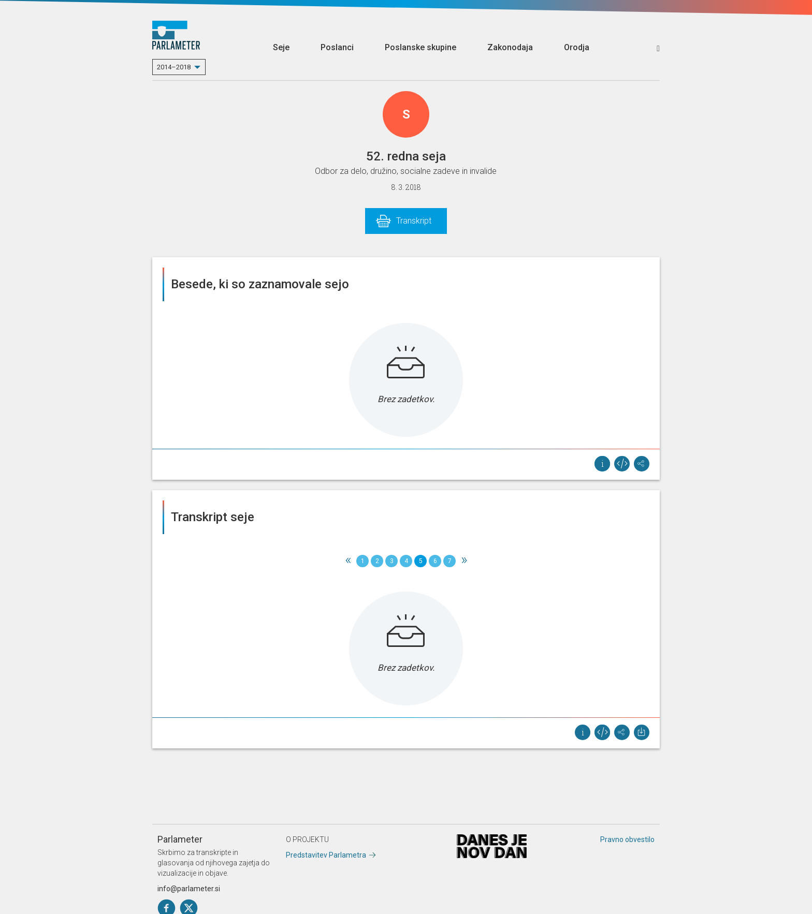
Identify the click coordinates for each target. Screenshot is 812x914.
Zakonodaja (510, 47)
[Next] (464, 561)
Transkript (413, 221)
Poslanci (337, 47)
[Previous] (348, 561)
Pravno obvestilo (627, 839)
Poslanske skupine (420, 47)
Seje (281, 47)
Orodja (576, 47)
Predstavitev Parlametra (326, 855)
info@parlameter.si (188, 888)
